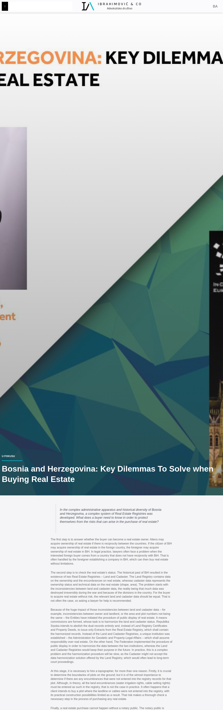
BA (215, 6)
